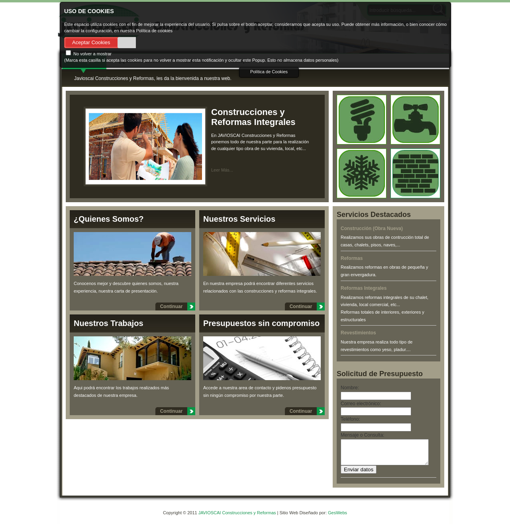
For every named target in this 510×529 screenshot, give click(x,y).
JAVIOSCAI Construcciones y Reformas (237, 517)
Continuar (171, 306)
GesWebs (337, 517)
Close (416, 9)
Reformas (352, 258)
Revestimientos (358, 333)
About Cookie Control (68, 9)
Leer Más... (222, 170)
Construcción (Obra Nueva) (372, 228)
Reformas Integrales (363, 288)
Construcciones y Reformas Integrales (253, 117)
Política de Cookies (269, 71)
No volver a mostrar (89, 53)
